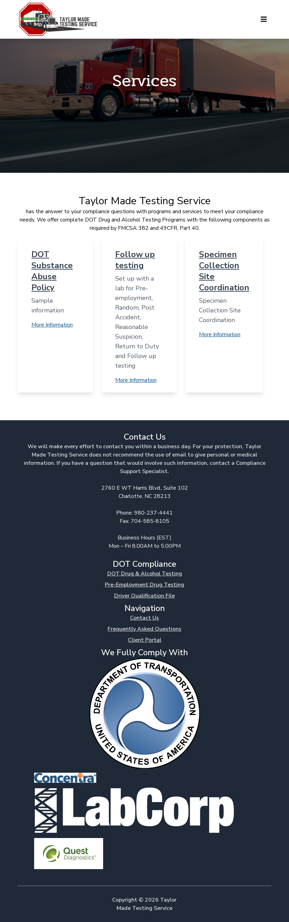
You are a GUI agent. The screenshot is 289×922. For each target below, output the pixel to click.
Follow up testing (135, 260)
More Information (52, 325)
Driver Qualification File (144, 596)
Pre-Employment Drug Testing (144, 585)
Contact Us (144, 618)
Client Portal (144, 640)
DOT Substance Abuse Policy (52, 271)
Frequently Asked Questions (144, 629)
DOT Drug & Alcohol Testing (144, 573)
